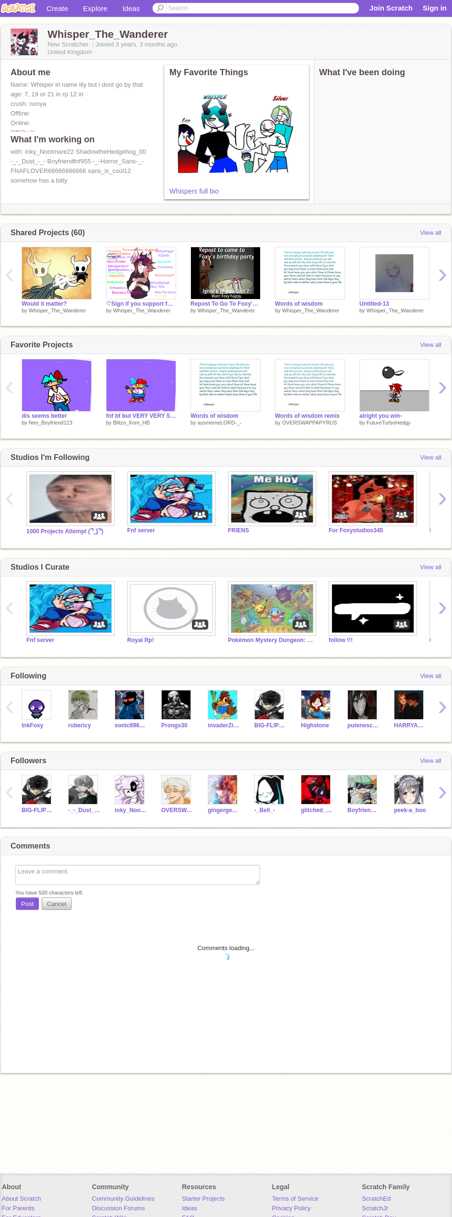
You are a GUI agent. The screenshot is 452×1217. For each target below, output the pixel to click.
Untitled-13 (374, 303)
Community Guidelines (123, 1198)
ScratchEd (376, 1198)
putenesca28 (363, 725)
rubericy (79, 725)
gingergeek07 (224, 810)
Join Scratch (391, 8)
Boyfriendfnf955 (363, 810)
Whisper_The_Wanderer (57, 310)
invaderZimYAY (224, 725)
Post (27, 903)
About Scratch (21, 1198)
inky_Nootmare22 (131, 810)
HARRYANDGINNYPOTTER (410, 725)
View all (430, 232)
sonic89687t (131, 725)
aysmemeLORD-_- (220, 422)
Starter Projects (203, 1198)
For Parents (18, 1208)
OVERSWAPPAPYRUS (309, 422)
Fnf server (141, 530)
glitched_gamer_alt (317, 810)
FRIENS (238, 530)
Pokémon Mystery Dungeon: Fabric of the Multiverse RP (271, 640)
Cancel (56, 903)
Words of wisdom (299, 303)
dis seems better (44, 416)
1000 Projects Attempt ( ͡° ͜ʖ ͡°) (64, 531)
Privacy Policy (291, 1208)
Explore (95, 8)
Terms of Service (295, 1198)
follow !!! (341, 640)
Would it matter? (44, 303)
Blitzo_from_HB (131, 422)
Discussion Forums (118, 1208)
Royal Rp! (140, 640)
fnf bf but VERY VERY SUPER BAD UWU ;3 (141, 416)
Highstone (315, 725)
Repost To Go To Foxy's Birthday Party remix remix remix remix (225, 303)
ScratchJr (375, 1208)
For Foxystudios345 (356, 530)
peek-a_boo (410, 810)
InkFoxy (32, 725)
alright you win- (380, 416)
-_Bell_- (264, 810)
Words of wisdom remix (307, 416)
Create (57, 8)
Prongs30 (174, 725)
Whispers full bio (194, 191)
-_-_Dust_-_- (84, 810)
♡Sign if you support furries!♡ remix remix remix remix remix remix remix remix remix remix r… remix (141, 303)
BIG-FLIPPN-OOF (270, 725)
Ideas (131, 8)
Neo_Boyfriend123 (50, 422)
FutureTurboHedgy (389, 422)
